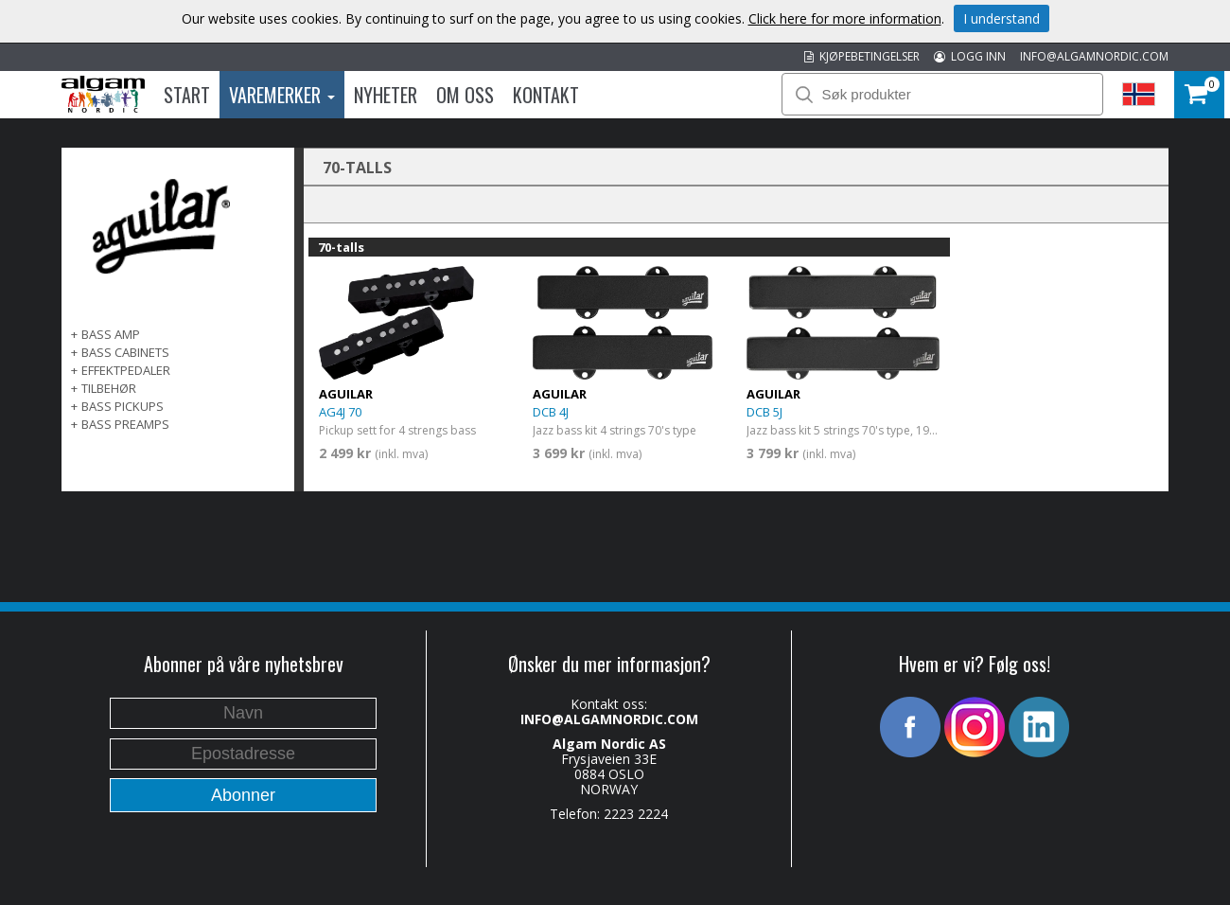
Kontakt (546, 94)
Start (187, 94)
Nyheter (385, 94)
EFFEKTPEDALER (125, 370)
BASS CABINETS (125, 352)
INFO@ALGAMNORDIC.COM (1094, 56)
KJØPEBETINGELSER (862, 56)
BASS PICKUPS (122, 406)
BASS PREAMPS (125, 424)
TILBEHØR (108, 388)
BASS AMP (110, 334)
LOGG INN (970, 56)
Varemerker (282, 94)
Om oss (465, 94)
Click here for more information (844, 18)
